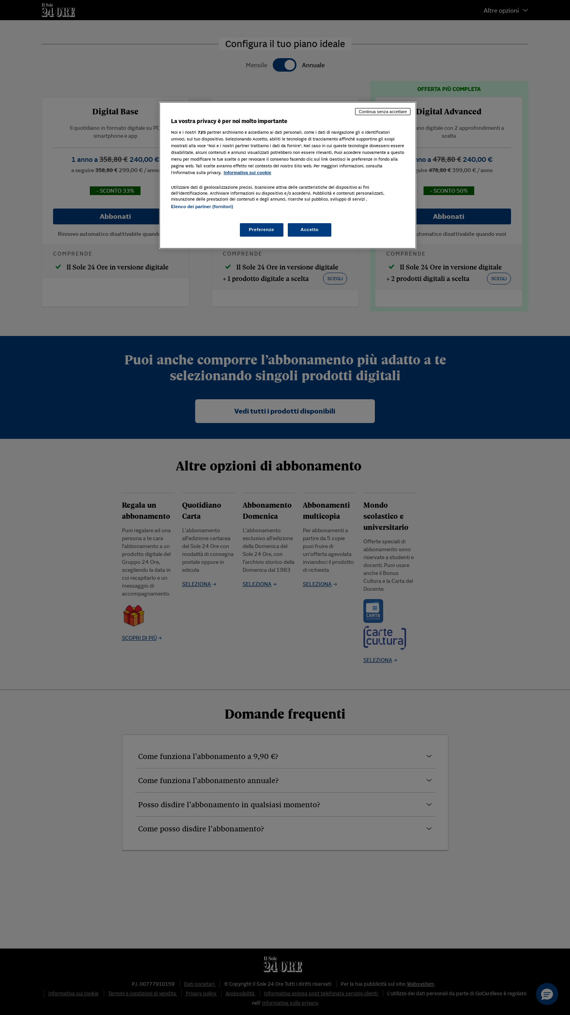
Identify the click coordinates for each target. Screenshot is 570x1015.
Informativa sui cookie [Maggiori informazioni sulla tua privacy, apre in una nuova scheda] (247, 172)
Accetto (309, 229)
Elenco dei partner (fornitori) (202, 206)
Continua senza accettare (383, 111)
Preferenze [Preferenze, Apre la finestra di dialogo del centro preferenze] (261, 229)
